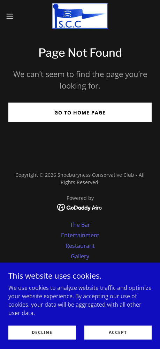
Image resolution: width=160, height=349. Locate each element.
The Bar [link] (80, 225)
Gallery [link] (80, 256)
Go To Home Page (80, 112)
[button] (14, 16)
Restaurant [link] (80, 246)
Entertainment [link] (80, 235)
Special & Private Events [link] (80, 267)
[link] (80, 16)
